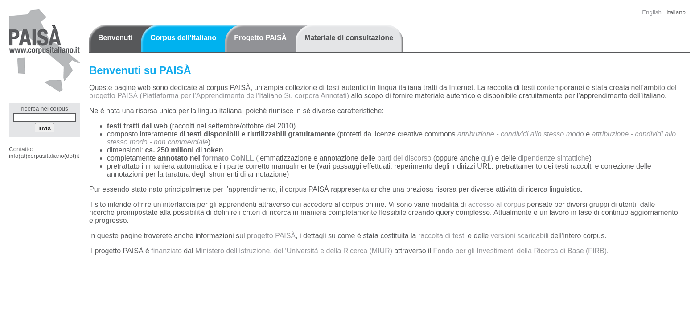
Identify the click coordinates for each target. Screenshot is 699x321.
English (652, 12)
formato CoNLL (228, 158)
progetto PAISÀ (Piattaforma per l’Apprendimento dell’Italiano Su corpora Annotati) (219, 95)
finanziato (166, 251)
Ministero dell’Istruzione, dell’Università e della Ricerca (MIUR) (293, 251)
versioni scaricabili (520, 235)
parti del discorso (404, 158)
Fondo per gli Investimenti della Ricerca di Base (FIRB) (520, 251)
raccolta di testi (442, 235)
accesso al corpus (496, 204)
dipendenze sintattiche (553, 158)
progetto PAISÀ (271, 235)
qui (485, 158)
